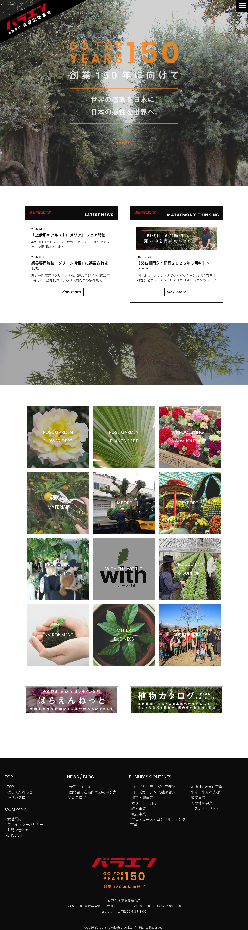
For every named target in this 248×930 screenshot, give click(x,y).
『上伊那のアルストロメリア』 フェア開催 (68, 234)
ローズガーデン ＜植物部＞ (153, 792)
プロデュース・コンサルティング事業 (158, 822)
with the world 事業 (207, 786)
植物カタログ (18, 797)
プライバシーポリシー (25, 824)
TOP (10, 786)
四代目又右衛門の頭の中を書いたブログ (92, 794)
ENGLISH (14, 835)
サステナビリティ (205, 808)
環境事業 (198, 797)
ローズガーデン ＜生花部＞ (153, 786)
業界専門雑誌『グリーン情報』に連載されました (69, 265)
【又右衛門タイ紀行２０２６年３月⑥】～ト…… (173, 265)
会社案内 (14, 818)
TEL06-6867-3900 (134, 911)
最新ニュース (80, 786)
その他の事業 (202, 802)
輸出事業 (138, 813)
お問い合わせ (18, 829)
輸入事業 (138, 808)
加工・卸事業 (142, 797)
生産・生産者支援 (205, 792)
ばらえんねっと (20, 792)
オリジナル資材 (144, 802)
